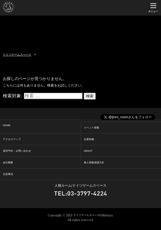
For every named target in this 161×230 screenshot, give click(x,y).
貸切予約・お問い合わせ (17, 150)
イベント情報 (91, 127)
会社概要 (8, 162)
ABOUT (88, 150)
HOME (7, 125)
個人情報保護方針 (94, 162)
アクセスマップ (12, 139)
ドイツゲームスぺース (17, 54)
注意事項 (8, 174)
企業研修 (89, 139)
